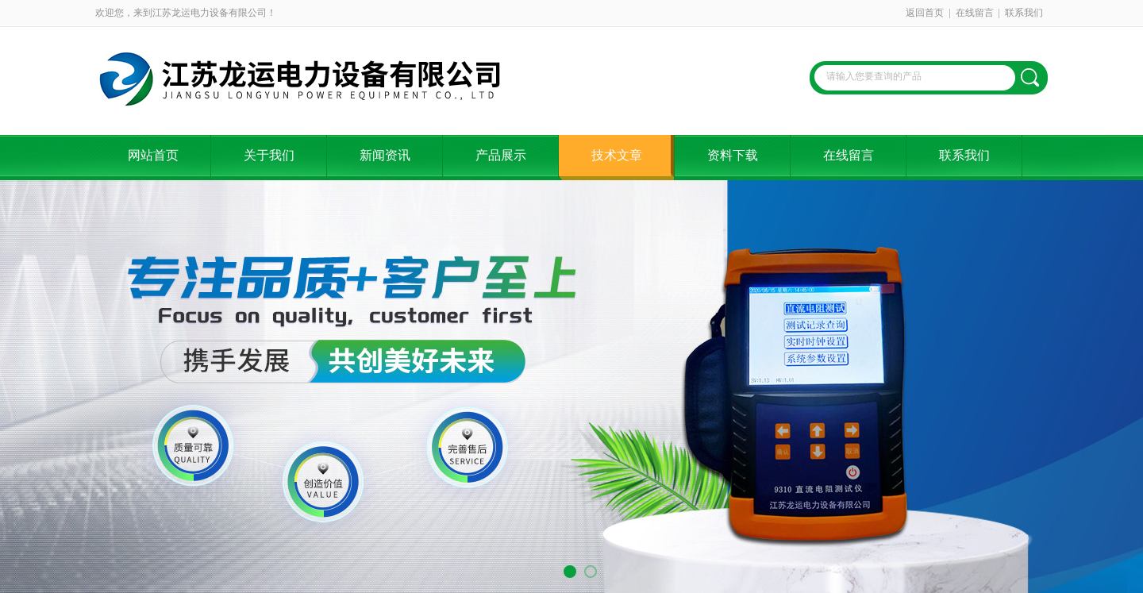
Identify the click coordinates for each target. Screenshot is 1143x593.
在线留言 (975, 12)
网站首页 (153, 155)
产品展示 (500, 155)
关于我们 (269, 155)
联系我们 (1024, 12)
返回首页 (925, 12)
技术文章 (616, 155)
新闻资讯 (385, 155)
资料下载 (732, 155)
